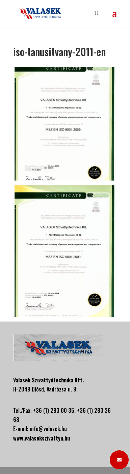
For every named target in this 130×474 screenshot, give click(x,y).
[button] (119, 459)
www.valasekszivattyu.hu (41, 438)
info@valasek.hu (48, 429)
